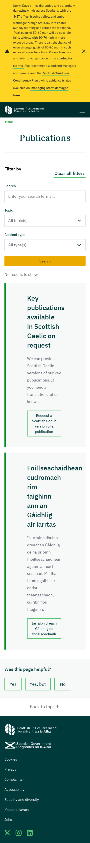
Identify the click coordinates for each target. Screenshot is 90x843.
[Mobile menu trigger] (82, 110)
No (63, 684)
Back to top (45, 707)
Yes (13, 684)
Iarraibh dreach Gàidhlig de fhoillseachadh (44, 628)
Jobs (8, 819)
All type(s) (17, 244)
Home (9, 122)
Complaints (13, 779)
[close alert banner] (84, 51)
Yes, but (38, 684)
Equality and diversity (21, 799)
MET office (21, 17)
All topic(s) (18, 220)
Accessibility (14, 789)
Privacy (10, 769)
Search (10, 186)
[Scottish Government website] (27, 745)
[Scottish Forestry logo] (24, 110)
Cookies (10, 759)
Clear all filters (69, 173)
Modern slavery (16, 809)
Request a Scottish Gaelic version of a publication (44, 423)
